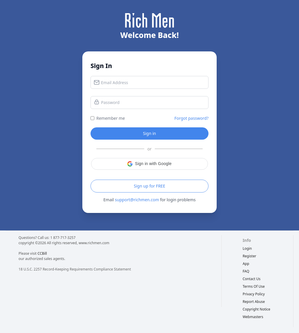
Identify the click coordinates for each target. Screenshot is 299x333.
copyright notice (256, 309)
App (246, 263)
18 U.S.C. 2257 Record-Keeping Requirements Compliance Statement (75, 269)
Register (249, 256)
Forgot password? (191, 118)
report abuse (254, 301)
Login (247, 248)
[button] (149, 164)
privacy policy (254, 294)
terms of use (254, 286)
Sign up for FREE (149, 186)
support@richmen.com (137, 199)
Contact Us (251, 278)
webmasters (253, 316)
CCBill (42, 253)
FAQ (246, 271)
